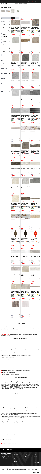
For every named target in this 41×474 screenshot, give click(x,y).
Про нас (35, 452)
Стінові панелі (16, 458)
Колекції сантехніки (28, 452)
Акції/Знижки (16, 463)
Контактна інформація (5, 460)
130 (25, 320)
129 (23, 320)
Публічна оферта (37, 460)
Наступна (29, 320)
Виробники (36, 454)
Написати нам (4, 458)
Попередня (12, 320)
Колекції (16, 18)
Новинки (15, 460)
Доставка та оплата (36, 456)
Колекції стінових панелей (29, 460)
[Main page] (7, 450)
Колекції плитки (27, 454)
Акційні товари (16, 461)
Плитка (15, 452)
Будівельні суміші (17, 457)
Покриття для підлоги (17, 455)
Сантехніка (16, 454)
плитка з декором (8, 14)
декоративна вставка (18, 14)
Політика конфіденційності (37, 462)
